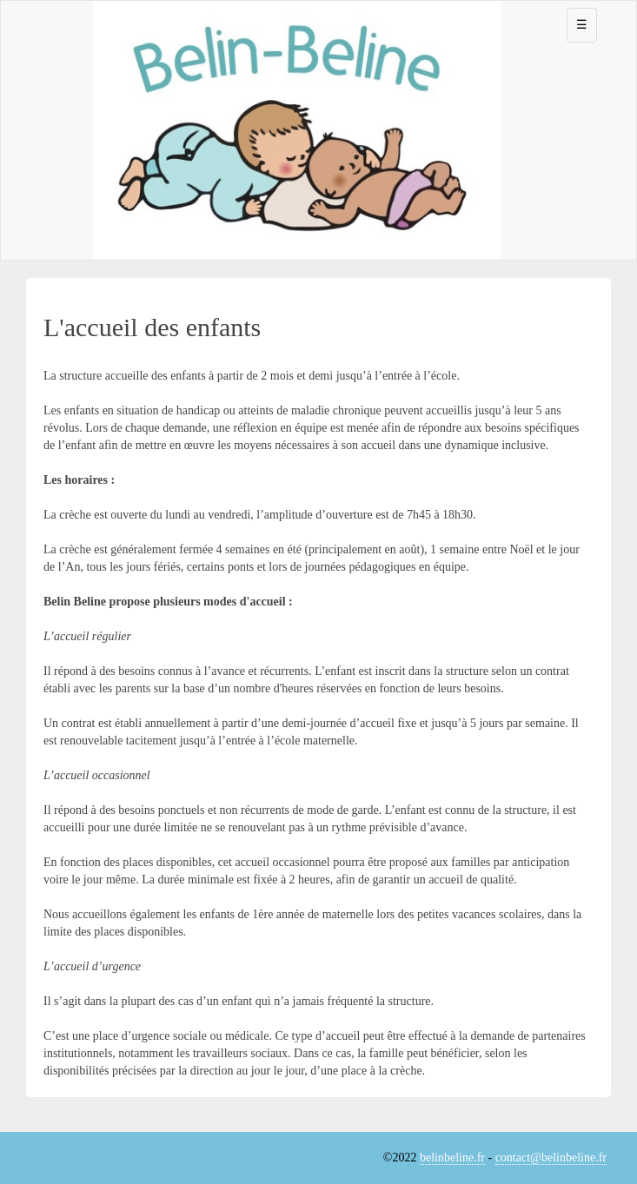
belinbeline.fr (452, 1157)
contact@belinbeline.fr (551, 1157)
